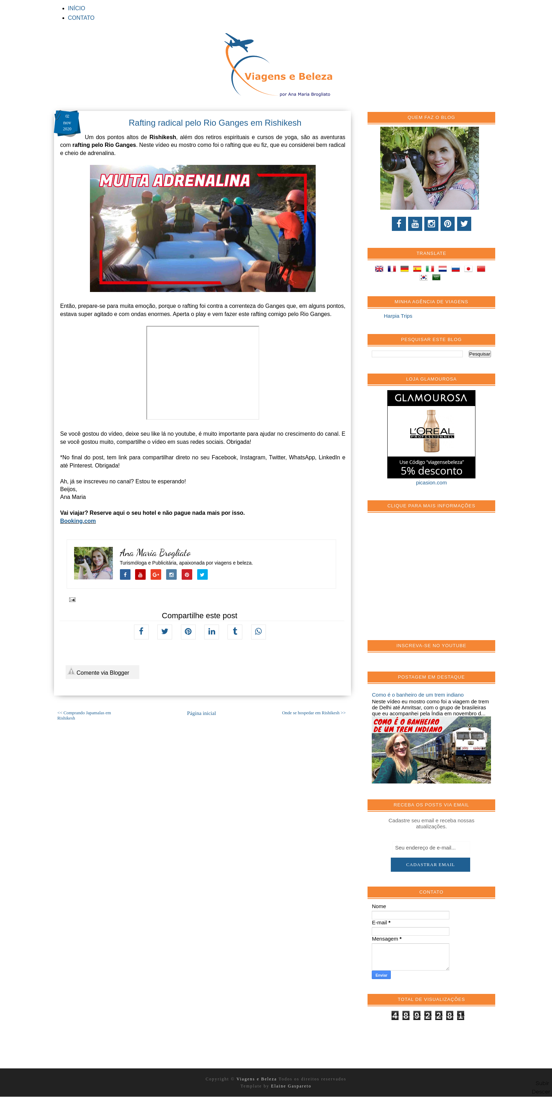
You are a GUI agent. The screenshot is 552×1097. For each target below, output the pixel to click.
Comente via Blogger (98, 671)
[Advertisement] (425, 580)
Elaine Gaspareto (291, 1086)
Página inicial (201, 713)
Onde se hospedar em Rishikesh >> (314, 712)
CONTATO (81, 18)
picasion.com (431, 482)
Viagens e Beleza (258, 1079)
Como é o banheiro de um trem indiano (417, 695)
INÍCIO (76, 8)
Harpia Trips (398, 316)
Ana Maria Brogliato (155, 553)
